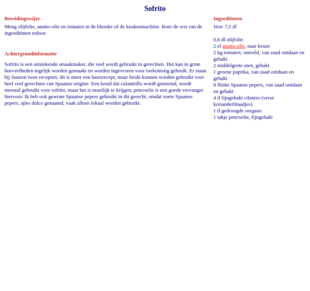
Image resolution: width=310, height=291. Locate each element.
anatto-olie (233, 46)
